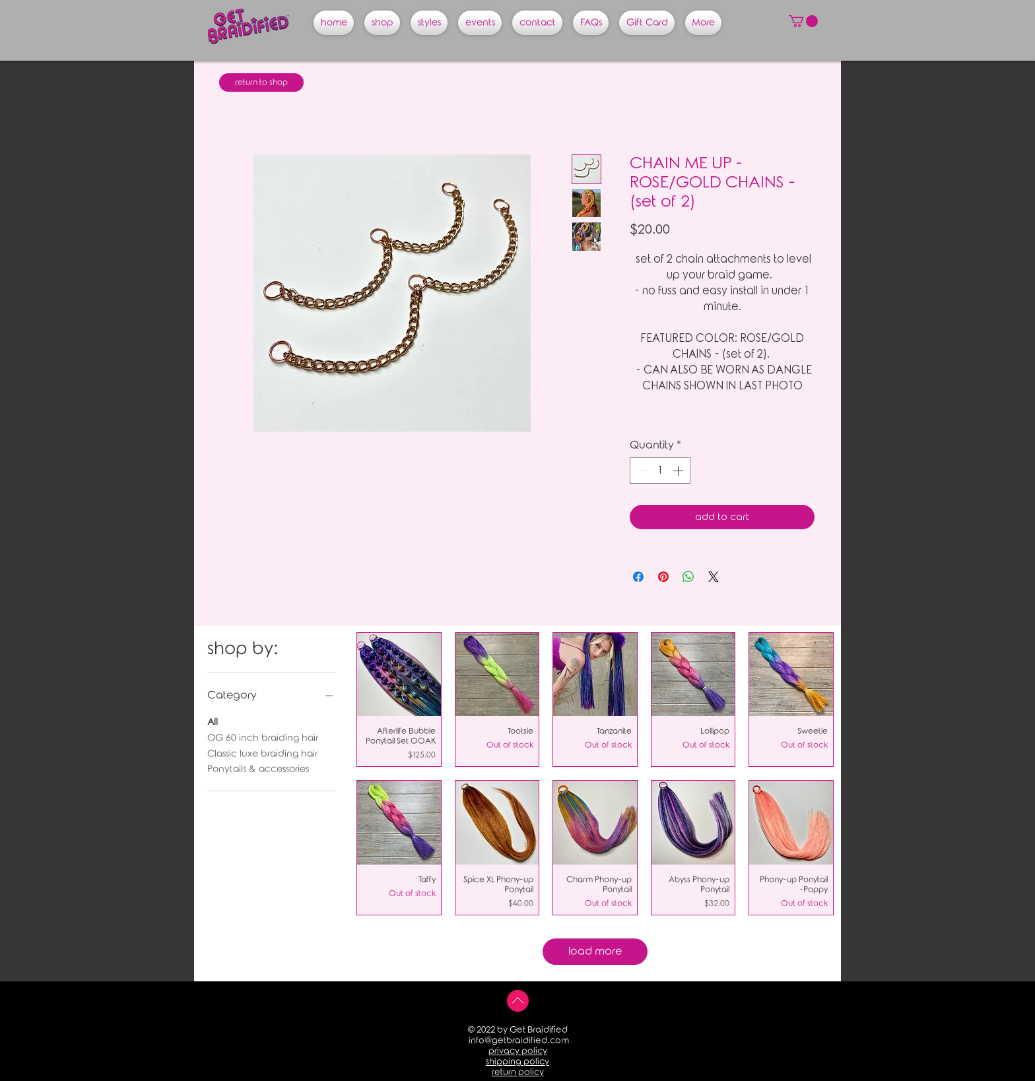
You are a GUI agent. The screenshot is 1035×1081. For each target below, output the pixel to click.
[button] (803, 21)
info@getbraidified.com (519, 1040)
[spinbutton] (660, 470)
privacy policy (517, 1051)
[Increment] (679, 470)
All (212, 721)
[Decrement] (641, 470)
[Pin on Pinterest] (663, 577)
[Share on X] (713, 577)
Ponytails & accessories (258, 768)
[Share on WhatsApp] (688, 577)
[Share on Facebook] (638, 577)
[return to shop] (261, 82)
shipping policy (517, 1061)
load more (595, 951)
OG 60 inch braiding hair (262, 737)
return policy (518, 1072)
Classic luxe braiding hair (262, 752)
